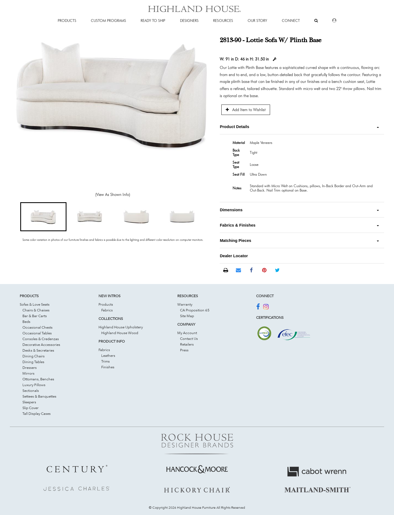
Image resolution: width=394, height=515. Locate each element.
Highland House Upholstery (121, 327)
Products (106, 304)
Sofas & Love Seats (35, 304)
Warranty (184, 304)
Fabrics (107, 310)
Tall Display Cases (36, 413)
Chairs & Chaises (36, 310)
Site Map (187, 316)
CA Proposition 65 (195, 310)
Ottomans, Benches (38, 379)
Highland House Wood (119, 333)
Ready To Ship (153, 20)
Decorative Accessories (41, 344)
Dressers (29, 367)
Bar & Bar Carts (34, 316)
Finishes (107, 367)
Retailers (187, 344)
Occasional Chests (37, 327)
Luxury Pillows (33, 385)
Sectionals (30, 390)
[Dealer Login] (334, 20)
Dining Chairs (33, 356)
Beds (26, 321)
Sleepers (29, 402)
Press (184, 350)
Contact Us (189, 338)
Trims (105, 361)
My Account (187, 333)
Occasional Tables (37, 333)
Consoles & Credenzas (40, 339)
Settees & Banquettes (39, 396)
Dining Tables (33, 362)
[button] (43, 216)
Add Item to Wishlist (246, 109)
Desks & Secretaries (38, 350)
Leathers (108, 355)
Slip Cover (30, 408)
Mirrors (28, 373)
